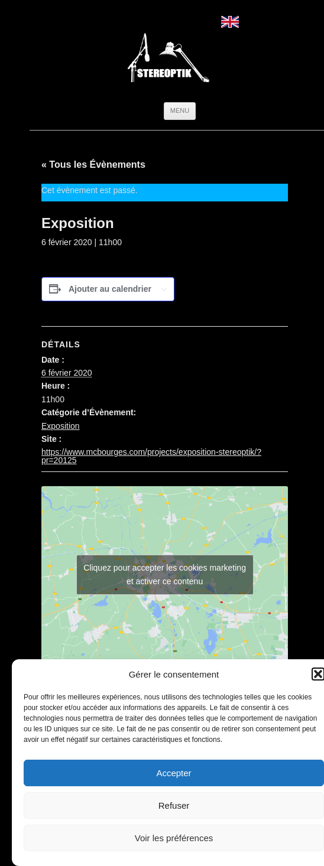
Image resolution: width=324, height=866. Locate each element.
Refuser (174, 805)
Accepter (173, 773)
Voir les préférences (174, 838)
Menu (179, 110)
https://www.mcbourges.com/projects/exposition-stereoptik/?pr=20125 (151, 456)
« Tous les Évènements (93, 164)
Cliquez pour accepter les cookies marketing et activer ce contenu (164, 574)
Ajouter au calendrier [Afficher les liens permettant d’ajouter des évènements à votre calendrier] (110, 289)
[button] (318, 674)
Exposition (60, 426)
